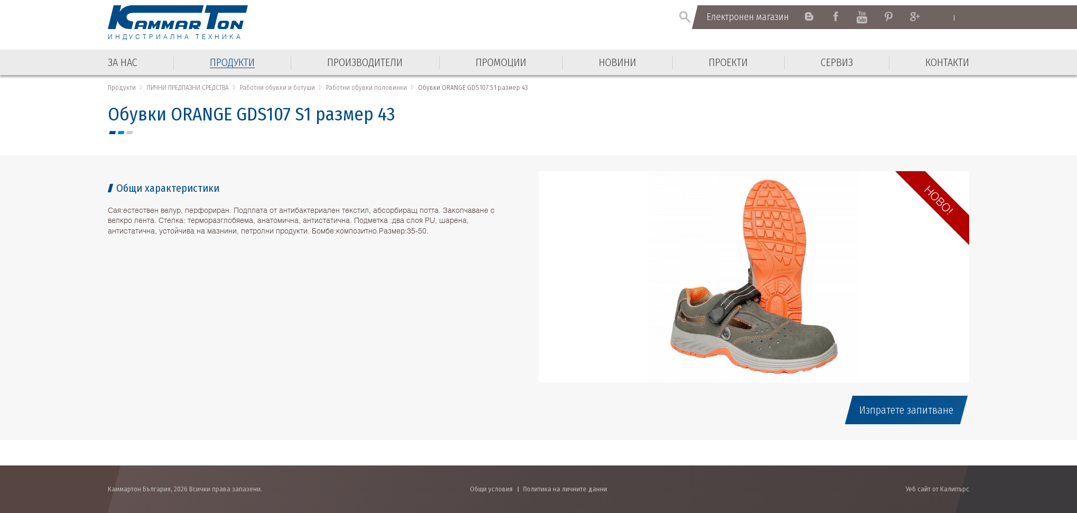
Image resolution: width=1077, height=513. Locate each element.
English (944, 17)
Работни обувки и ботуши (277, 87)
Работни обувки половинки (366, 87)
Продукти (122, 87)
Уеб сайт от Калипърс (937, 489)
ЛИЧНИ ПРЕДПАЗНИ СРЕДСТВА (188, 87)
